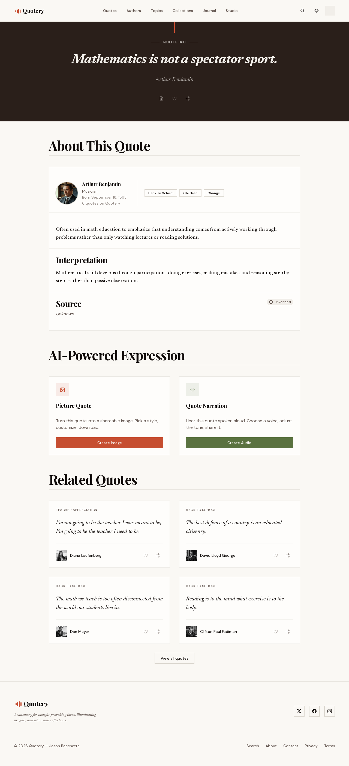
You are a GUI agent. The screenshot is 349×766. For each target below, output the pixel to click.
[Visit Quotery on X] (299, 711)
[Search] (302, 10)
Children (190, 193)
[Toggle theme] (316, 10)
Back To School (160, 193)
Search (252, 745)
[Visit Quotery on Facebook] (314, 711)
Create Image (109, 442)
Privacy (311, 745)
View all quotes (174, 658)
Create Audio (239, 442)
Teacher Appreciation (76, 510)
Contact (290, 745)
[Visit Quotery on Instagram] (329, 711)
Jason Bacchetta (64, 745)
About (271, 745)
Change (213, 193)
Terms (329, 745)
